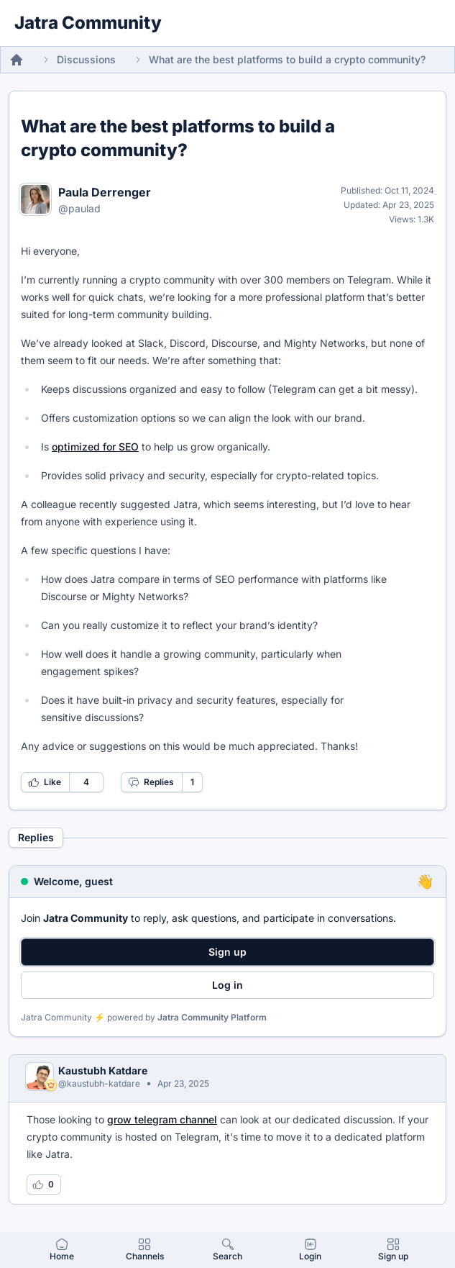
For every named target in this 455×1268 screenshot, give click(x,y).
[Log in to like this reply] (44, 1184)
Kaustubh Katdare (102, 1070)
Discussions (86, 59)
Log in (227, 985)
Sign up (227, 952)
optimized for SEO (95, 446)
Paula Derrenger (104, 192)
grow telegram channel (162, 1119)
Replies (151, 782)
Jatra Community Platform (212, 1017)
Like (44, 782)
